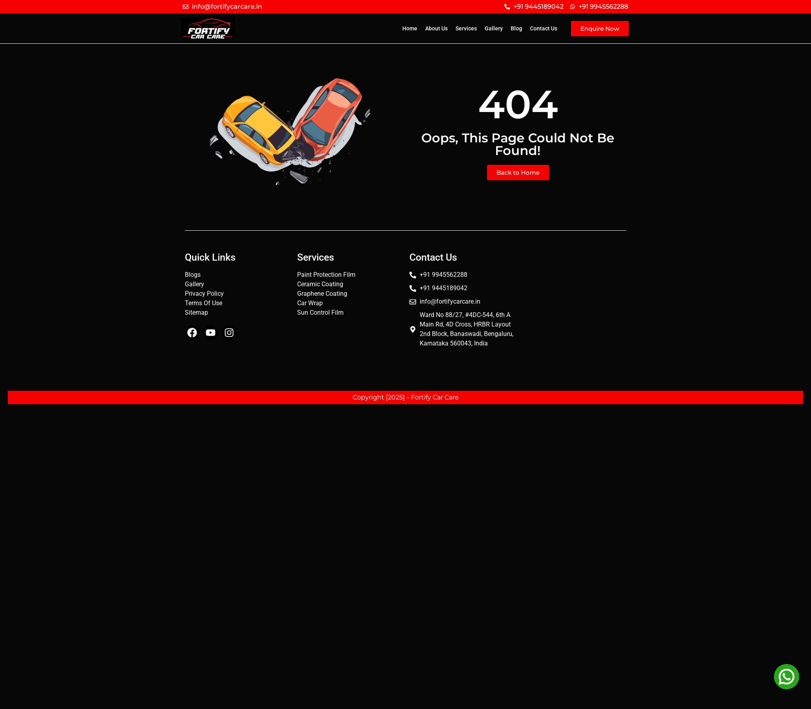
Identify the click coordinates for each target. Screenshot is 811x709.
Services (466, 28)
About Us (436, 28)
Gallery (494, 28)
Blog (516, 28)
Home (409, 28)
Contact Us (543, 28)
